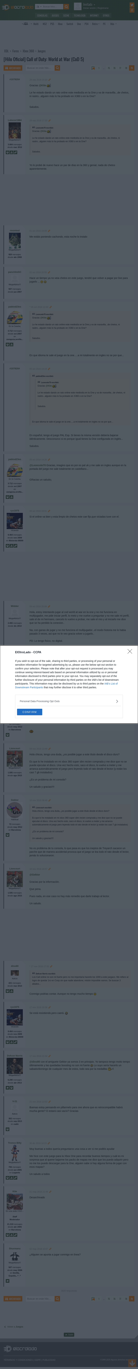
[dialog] (69, 684)
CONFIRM (34, 712)
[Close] (131, 652)
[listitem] (69, 701)
